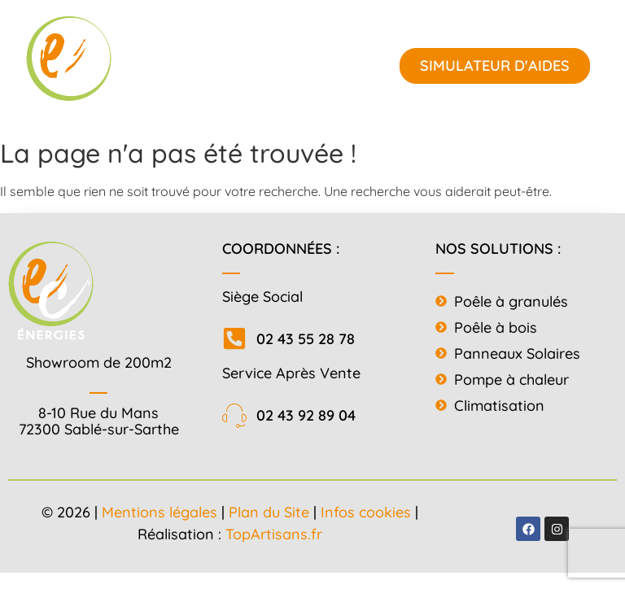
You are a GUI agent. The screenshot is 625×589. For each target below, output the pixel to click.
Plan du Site (269, 512)
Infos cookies (366, 512)
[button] (251, 65)
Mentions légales (159, 512)
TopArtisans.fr (273, 534)
